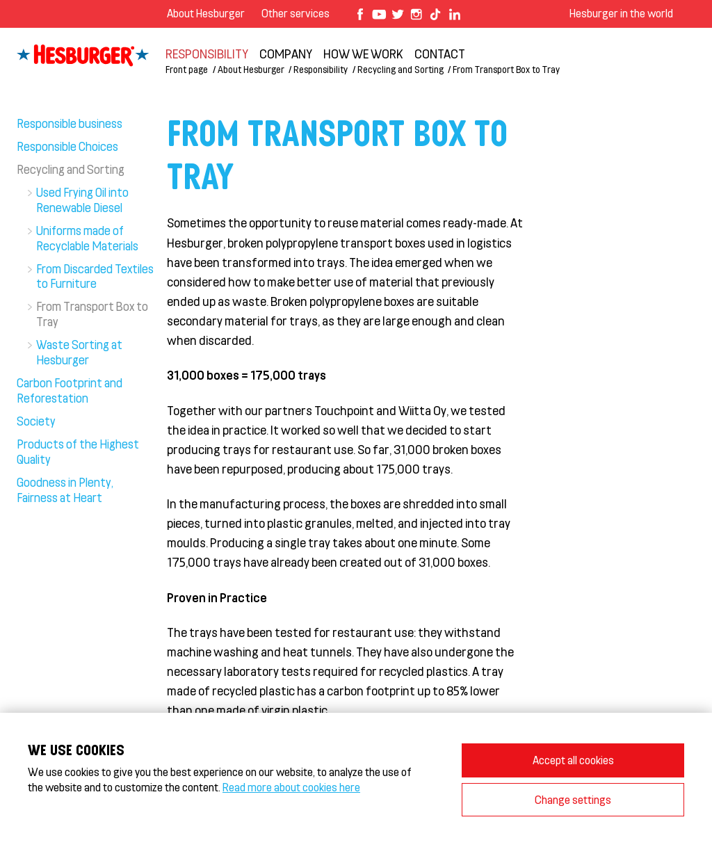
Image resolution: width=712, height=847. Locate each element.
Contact (439, 53)
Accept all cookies (573, 759)
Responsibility (206, 53)
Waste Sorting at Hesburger (79, 351)
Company (285, 53)
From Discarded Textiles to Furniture (95, 276)
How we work (363, 53)
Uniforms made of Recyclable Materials (87, 237)
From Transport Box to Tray (506, 69)
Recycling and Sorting (400, 69)
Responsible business (69, 123)
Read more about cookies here (291, 786)
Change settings (573, 799)
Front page (186, 69)
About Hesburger (206, 12)
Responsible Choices (67, 146)
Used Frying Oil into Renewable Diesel (82, 199)
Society (36, 421)
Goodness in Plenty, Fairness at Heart (65, 489)
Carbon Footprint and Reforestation (69, 390)
